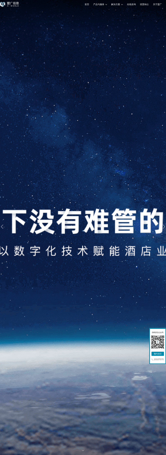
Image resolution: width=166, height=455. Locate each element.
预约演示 (158, 354)
